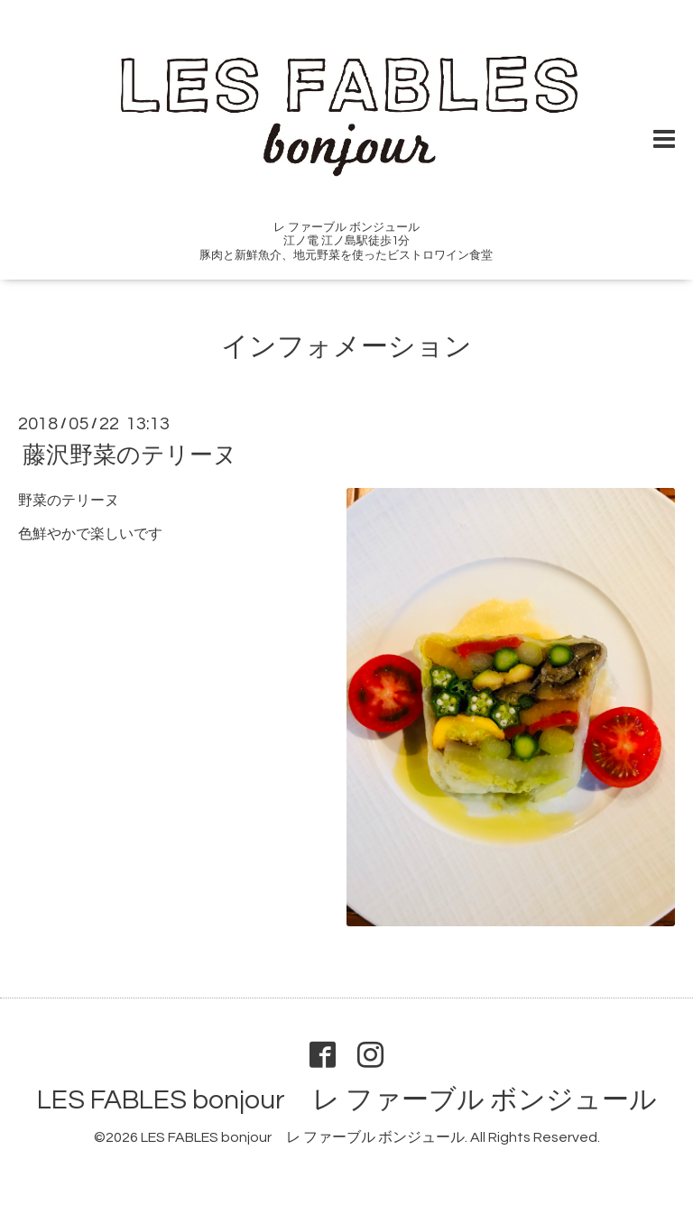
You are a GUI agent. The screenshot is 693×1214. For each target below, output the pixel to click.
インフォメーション (346, 347)
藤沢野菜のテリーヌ (130, 455)
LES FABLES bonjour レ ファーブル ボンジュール (347, 1100)
